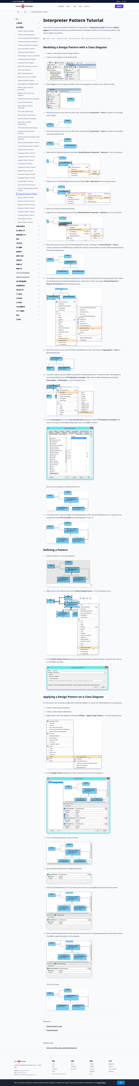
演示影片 (92, 1069)
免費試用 (119, 6)
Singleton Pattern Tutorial (26, 157)
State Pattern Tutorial (25, 219)
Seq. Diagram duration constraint (25, 107)
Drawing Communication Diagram (26, 132)
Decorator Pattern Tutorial (26, 174)
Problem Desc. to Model (26, 31)
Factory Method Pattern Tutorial (28, 146)
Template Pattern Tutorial (26, 212)
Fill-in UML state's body (25, 111)
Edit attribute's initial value (26, 115)
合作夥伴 (124, 1)
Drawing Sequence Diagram (27, 119)
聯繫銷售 (118, 1)
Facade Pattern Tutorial (25, 181)
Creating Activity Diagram (26, 35)
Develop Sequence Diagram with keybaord (28, 138)
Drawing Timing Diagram (26, 52)
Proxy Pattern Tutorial (25, 164)
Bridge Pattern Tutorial (25, 171)
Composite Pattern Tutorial (27, 167)
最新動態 (61, 6)
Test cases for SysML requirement (24, 123)
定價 (80, 6)
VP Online (30, 1)
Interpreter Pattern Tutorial (27, 194)
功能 (68, 6)
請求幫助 (73, 1066)
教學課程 (92, 1071)
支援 (74, 6)
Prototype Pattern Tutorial (26, 153)
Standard (108, 38)
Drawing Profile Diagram (26, 63)
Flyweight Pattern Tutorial (26, 178)
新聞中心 (111, 1066)
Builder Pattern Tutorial (25, 150)
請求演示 (87, 6)
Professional (101, 38)
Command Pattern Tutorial (26, 185)
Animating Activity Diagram (27, 59)
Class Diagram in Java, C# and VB (29, 56)
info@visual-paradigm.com (27, 1075)
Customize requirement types (27, 128)
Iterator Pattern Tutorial (26, 198)
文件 (91, 1074)
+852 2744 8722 (24, 1070)
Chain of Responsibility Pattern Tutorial (28, 189)
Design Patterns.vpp (54, 1026)
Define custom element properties (25, 89)
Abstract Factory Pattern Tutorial (28, 142)
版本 (53, 1066)
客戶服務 (73, 1069)
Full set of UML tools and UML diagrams (61, 1048)
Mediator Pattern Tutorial (26, 208)
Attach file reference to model (27, 66)
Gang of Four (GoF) (97, 27)
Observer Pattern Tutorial (26, 201)
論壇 (72, 1064)
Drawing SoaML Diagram (26, 80)
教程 (25, 12)
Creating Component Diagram (28, 42)
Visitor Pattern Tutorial (25, 222)
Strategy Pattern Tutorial (26, 215)
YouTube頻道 (112, 1069)
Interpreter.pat (52, 1030)
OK (121, 1083)
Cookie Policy (101, 1083)
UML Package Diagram (25, 73)
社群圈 (92, 1064)
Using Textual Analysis (25, 102)
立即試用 (54, 1069)
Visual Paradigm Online (59, 1074)
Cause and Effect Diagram (26, 49)
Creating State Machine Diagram (28, 38)
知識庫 (92, 1066)
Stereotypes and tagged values (28, 84)
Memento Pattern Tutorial (26, 205)
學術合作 (111, 1071)
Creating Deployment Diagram (28, 45)
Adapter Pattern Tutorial (26, 160)
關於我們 (111, 1064)
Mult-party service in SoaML (27, 77)
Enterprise (94, 38)
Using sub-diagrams (24, 70)
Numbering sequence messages (28, 99)
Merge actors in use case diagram (26, 94)
